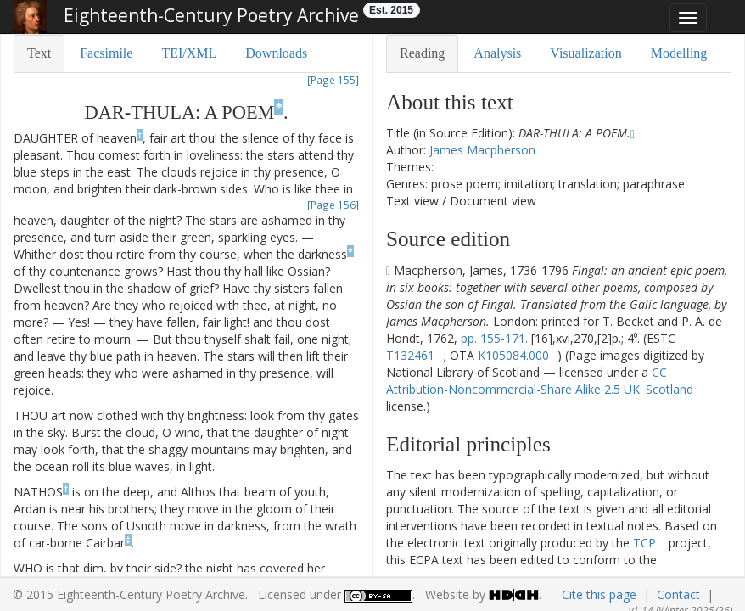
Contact (678, 594)
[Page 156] (333, 204)
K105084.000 (513, 355)
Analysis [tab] (497, 53)
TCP (644, 543)
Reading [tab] (422, 53)
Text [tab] (39, 53)
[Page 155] (333, 80)
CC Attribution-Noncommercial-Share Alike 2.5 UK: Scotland (539, 380)
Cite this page (599, 594)
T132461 (410, 355)
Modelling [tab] (679, 53)
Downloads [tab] (276, 53)
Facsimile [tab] (106, 53)
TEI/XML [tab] (188, 53)
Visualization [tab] (585, 53)
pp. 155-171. (494, 338)
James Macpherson (482, 150)
